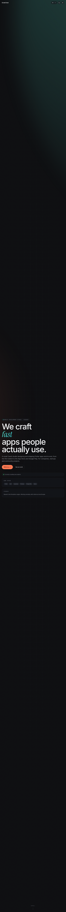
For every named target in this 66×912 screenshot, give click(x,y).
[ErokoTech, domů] (5, 3)
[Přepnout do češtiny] (54, 2)
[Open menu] (62, 2)
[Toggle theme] (59, 2)
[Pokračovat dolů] (33, 907)
